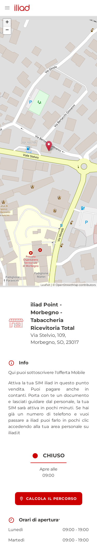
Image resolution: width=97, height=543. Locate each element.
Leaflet (45, 285)
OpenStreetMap (67, 285)
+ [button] (7, 22)
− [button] (7, 30)
